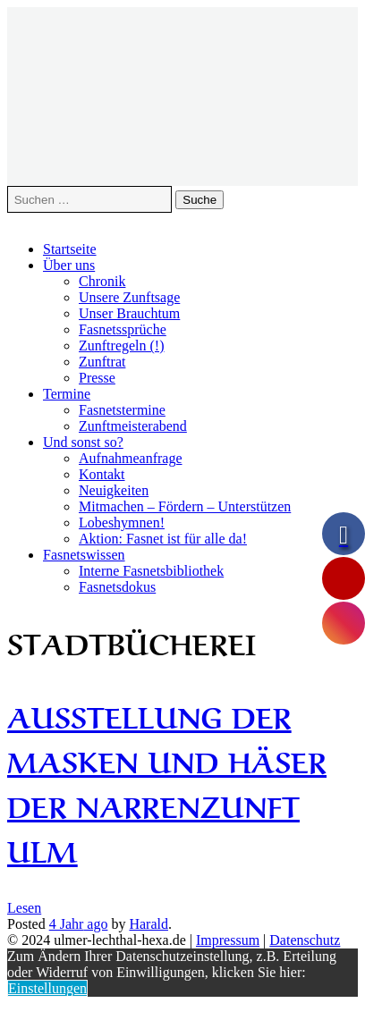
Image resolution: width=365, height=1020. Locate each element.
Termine (66, 393)
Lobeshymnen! (122, 522)
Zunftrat (102, 361)
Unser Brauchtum (129, 313)
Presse (97, 377)
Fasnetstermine (122, 409)
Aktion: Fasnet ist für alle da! (163, 538)
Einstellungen (47, 988)
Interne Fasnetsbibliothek (151, 570)
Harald (148, 923)
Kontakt (102, 474)
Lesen (24, 907)
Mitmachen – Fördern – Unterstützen (185, 506)
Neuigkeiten (114, 490)
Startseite (70, 249)
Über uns (69, 265)
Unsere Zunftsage (129, 297)
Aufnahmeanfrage (130, 458)
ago (78, 923)
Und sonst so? (83, 442)
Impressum (227, 940)
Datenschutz (304, 940)
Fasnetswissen (84, 554)
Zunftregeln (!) (122, 345)
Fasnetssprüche (122, 329)
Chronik (102, 281)
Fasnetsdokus (117, 586)
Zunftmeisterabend (133, 426)
